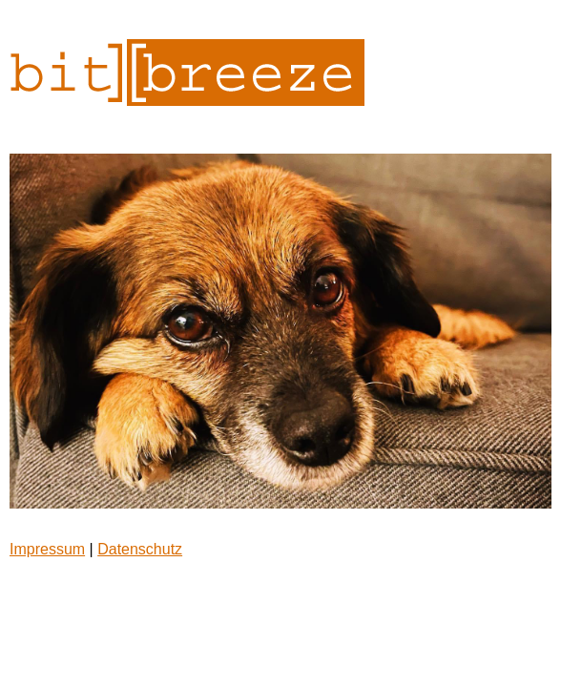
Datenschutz (139, 549)
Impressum (47, 549)
